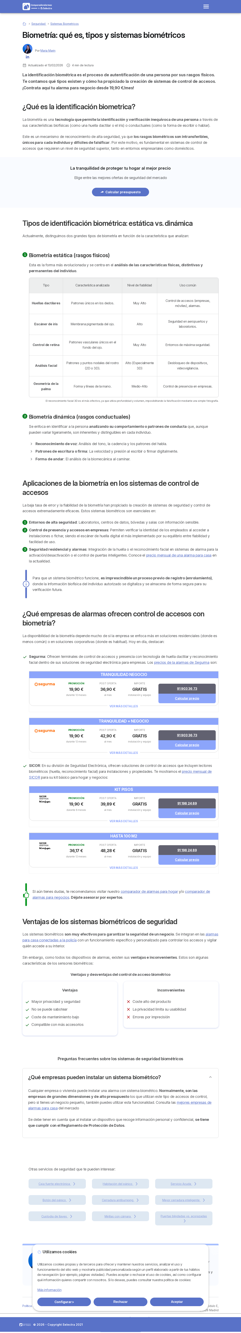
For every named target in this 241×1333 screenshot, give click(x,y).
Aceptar (177, 1302)
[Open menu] (206, 6)
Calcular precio (187, 699)
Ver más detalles (123, 706)
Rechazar (120, 1302)
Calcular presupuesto (121, 192)
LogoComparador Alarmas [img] (25, 1325)
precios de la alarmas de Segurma (181, 662)
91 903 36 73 (187, 689)
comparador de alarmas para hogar (149, 892)
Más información (49, 1290)
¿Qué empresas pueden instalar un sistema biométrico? (94, 1078)
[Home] (24, 23)
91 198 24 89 (187, 804)
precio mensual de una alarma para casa (178, 555)
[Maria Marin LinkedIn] (27, 56)
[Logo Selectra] (37, 6)
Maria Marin (47, 50)
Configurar (64, 1301)
